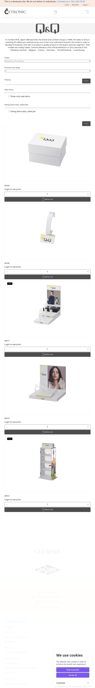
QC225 (7, 185)
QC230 (7, 263)
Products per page (12, 67)
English (85, 5)
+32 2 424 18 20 (77, 1)
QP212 (7, 418)
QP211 (7, 341)
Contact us (63, 1)
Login (67, 5)
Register (75, 5)
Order (6, 57)
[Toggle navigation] (87, 12)
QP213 (7, 496)
